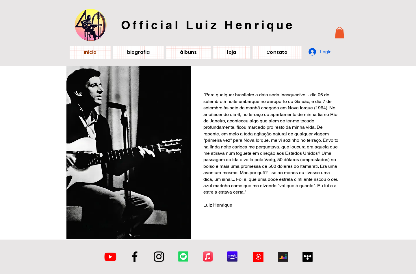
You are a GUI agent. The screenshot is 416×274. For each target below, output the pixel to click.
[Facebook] (135, 257)
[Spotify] (183, 256)
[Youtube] (110, 257)
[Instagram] (159, 257)
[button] (339, 32)
